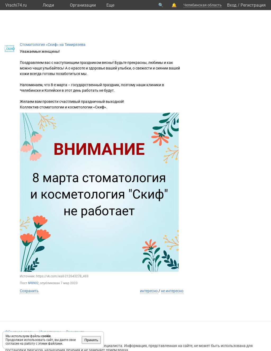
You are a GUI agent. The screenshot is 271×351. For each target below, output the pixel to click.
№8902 (33, 283)
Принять (91, 340)
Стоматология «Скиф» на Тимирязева (52, 44)
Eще (110, 5)
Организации (83, 5)
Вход (232, 5)
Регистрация (253, 5)
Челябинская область (202, 5)
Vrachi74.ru (16, 5)
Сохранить (29, 291)
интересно (149, 291)
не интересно (172, 291)
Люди (48, 5)
